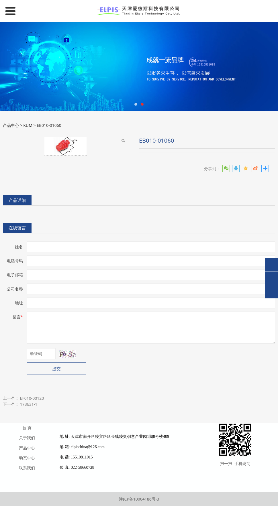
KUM (27, 125)
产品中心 (11, 125)
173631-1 (29, 404)
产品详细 (17, 200)
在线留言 (17, 228)
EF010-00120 (32, 398)
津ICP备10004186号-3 (139, 499)
